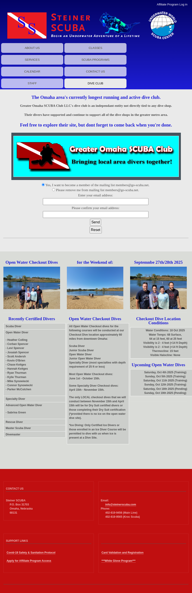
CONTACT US (95, 71)
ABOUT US (32, 48)
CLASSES (95, 48)
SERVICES (32, 59)
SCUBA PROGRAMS (95, 59)
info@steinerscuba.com (120, 504)
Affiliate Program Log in (172, 4)
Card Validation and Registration (122, 552)
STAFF (32, 83)
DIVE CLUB (95, 83)
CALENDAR (32, 71)
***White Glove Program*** (119, 560)
